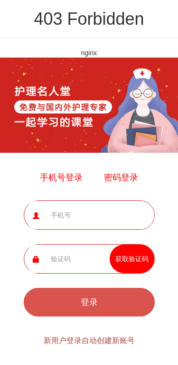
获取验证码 (132, 259)
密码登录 (121, 177)
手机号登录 (61, 177)
